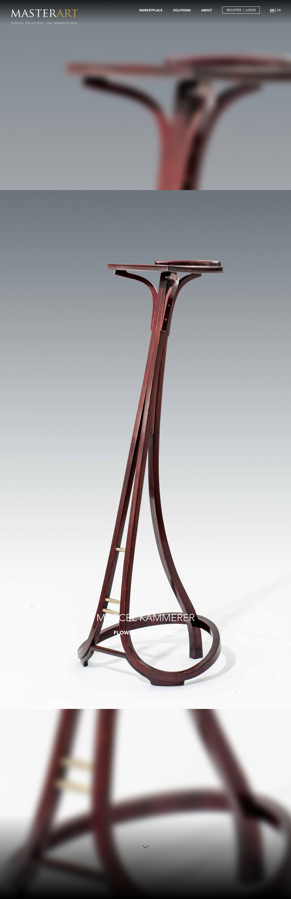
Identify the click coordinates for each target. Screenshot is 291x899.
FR (279, 10)
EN (272, 10)
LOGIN (251, 10)
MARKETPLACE (151, 10)
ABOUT (206, 10)
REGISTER (233, 10)
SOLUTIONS (182, 10)
